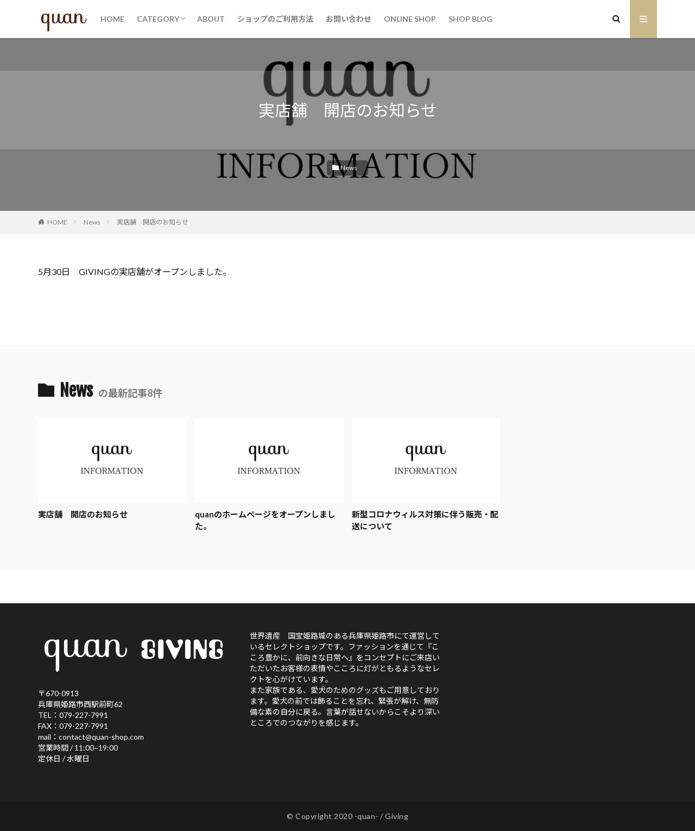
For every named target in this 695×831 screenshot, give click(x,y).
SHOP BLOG (470, 18)
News (348, 168)
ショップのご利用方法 (275, 18)
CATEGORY (158, 18)
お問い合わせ (348, 18)
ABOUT (211, 18)
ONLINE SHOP (410, 18)
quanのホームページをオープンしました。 (265, 520)
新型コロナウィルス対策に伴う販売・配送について (425, 520)
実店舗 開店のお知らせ (152, 222)
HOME (112, 18)
